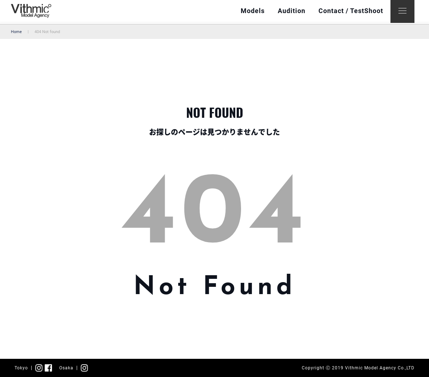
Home (16, 31)
